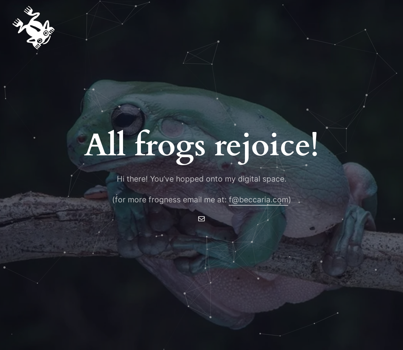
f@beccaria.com (258, 199)
